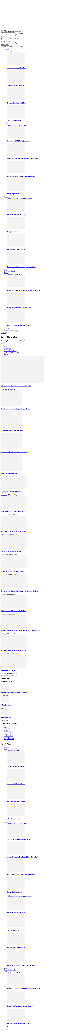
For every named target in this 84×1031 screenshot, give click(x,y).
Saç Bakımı (19, 125)
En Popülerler (7, 349)
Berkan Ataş (4, 389)
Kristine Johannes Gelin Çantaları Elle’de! (21, 176)
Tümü (8, 52)
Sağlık (5, 270)
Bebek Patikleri (6, 717)
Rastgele (6, 354)
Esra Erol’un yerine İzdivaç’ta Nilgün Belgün (15, 409)
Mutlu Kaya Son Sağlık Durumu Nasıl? (13, 650)
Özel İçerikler (7, 348)
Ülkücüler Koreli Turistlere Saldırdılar (13, 611)
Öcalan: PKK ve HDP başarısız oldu (12, 511)
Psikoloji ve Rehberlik (10, 271)
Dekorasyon (7, 197)
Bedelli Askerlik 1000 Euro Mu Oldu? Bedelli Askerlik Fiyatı (20, 631)
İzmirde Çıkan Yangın (8, 670)
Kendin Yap (13, 274)
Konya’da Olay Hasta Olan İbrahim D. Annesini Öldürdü (19, 591)
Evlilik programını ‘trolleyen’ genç (12, 430)
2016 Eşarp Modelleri (14, 120)
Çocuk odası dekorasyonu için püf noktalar (21, 267)
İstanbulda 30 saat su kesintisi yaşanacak (14, 452)
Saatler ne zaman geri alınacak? (11, 551)
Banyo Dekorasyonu (15, 198)
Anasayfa (6, 49)
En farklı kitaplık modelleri (16, 214)
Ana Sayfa (3, 333)
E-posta (17, 43)
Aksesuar (12, 52)
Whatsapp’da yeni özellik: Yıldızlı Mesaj (14, 692)
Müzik (18, 274)
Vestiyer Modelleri (13, 232)
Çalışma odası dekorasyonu (16, 249)
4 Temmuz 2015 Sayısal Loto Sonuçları (13, 571)
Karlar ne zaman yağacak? (9, 473)
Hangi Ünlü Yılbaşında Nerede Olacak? (20, 307)
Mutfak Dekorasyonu (26, 198)
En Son (6, 346)
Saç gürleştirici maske (14, 194)
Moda (5, 50)
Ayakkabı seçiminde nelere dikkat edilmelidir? (22, 158)
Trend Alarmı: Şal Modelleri (16, 68)
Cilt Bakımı (13, 125)
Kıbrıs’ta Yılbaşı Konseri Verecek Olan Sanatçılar (23, 290)
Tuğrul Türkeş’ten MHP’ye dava (11, 492)
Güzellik (6, 123)
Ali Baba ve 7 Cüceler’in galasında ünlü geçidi (16, 386)
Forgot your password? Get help (9, 38)
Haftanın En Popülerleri (10, 351)
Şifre (16, 35)
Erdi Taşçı (3, 574)
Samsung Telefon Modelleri (16, 85)
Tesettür (17, 52)
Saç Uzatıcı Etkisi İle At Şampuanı (18, 141)
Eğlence (6, 273)
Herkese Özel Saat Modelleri (16, 103)
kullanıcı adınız (19, 33)
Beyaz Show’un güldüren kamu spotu (13, 531)
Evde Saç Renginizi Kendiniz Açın (18, 325)
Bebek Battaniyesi (6, 705)
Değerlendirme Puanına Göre (11, 352)
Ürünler (25, 125)
